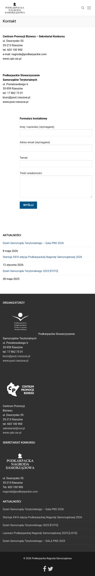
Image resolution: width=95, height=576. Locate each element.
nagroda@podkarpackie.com (20, 491)
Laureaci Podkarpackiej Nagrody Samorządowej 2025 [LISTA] (40, 533)
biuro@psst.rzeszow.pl (16, 356)
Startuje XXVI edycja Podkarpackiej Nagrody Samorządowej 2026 (42, 257)
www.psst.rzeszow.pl (15, 360)
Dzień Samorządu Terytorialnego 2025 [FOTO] (30, 271)
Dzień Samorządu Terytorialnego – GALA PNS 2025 (34, 541)
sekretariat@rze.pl (14, 428)
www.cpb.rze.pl (12, 432)
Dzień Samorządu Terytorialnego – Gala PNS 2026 (33, 243)
